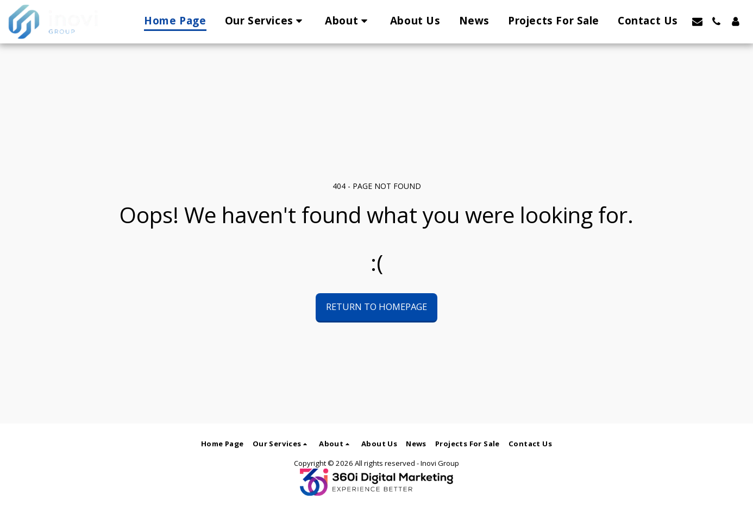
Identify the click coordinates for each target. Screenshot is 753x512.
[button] (266, 21)
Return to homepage (376, 306)
